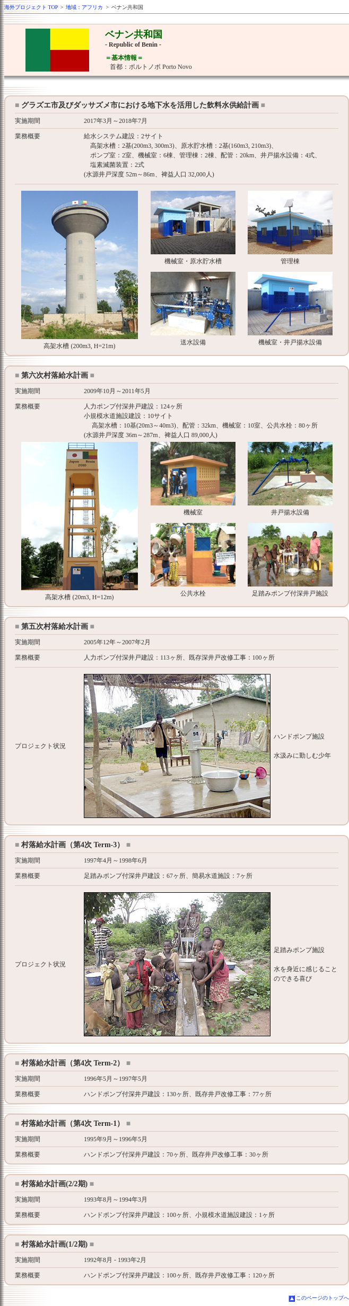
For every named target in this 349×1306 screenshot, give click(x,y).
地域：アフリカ (84, 7)
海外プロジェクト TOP (31, 7)
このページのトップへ (322, 1298)
